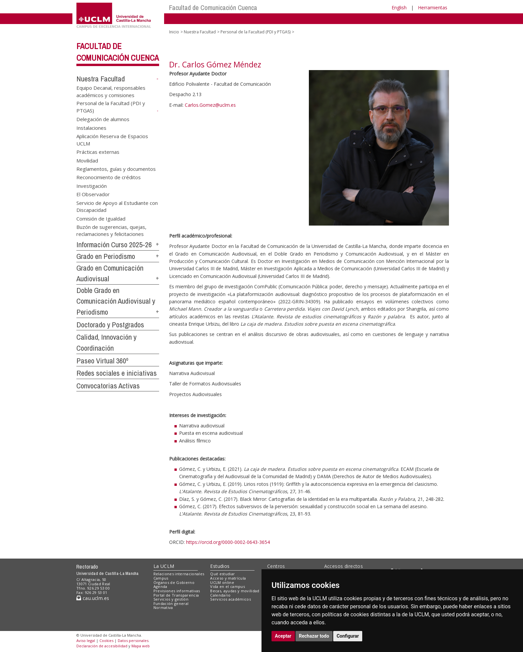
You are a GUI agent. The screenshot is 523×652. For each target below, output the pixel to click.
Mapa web (140, 645)
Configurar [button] (348, 636)
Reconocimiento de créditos (108, 177)
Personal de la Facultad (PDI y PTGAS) (255, 32)
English (399, 7)
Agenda (160, 586)
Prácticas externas (97, 151)
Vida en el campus (227, 586)
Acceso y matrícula (228, 578)
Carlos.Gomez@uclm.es (210, 105)
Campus (160, 578)
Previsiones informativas (176, 590)
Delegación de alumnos (102, 119)
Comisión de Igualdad (100, 218)
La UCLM (163, 566)
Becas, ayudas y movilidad (234, 590)
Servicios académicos (230, 599)
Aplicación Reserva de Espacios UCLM (112, 139)
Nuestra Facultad (100, 79)
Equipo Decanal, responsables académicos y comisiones (110, 91)
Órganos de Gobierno (173, 582)
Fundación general (171, 603)
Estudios (219, 566)
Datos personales (133, 640)
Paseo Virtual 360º (102, 361)
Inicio (174, 32)
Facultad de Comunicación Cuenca (213, 7)
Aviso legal (85, 640)
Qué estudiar (222, 573)
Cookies (106, 640)
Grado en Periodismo (105, 256)
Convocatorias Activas (108, 386)
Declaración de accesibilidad (101, 645)
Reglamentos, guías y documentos (116, 168)
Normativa (163, 607)
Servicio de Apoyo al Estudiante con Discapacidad (117, 206)
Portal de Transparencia (176, 595)
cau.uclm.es (92, 598)
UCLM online (222, 582)
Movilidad (87, 160)
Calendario (220, 595)
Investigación (91, 185)
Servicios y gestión (170, 599)
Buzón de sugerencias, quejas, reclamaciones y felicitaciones (111, 230)
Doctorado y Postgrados (110, 325)
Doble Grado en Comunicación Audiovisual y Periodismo (115, 301)
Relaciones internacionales (178, 573)
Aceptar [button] (283, 636)
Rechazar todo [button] (314, 636)
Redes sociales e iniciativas (116, 373)
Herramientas (432, 7)
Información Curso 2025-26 (114, 245)
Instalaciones (91, 127)
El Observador (93, 194)
